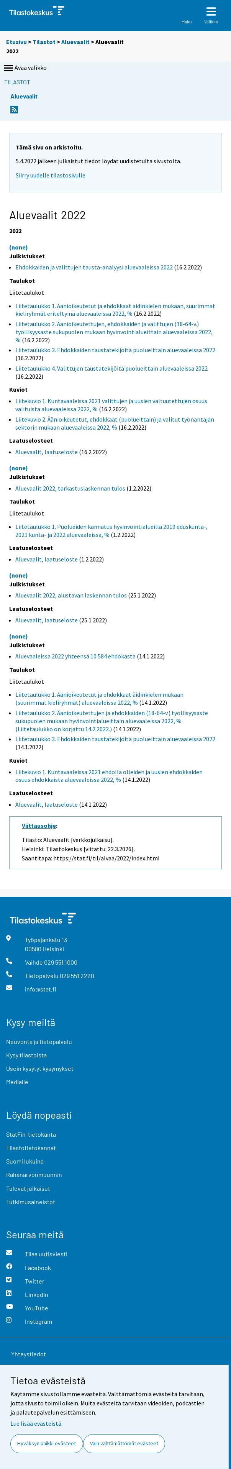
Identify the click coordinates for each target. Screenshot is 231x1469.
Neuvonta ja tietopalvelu (39, 1041)
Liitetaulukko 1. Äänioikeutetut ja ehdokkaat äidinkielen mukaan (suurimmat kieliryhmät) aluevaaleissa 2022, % (99, 698)
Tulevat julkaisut (28, 1188)
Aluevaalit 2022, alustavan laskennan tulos (71, 595)
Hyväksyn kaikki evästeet (46, 1443)
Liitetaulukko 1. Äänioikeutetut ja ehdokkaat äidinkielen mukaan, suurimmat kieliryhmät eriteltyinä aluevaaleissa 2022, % (115, 310)
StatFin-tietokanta (31, 1134)
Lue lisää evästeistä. (36, 1423)
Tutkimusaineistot (30, 1201)
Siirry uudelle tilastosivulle (50, 175)
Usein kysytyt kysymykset (40, 1068)
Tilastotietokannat (31, 1147)
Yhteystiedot (28, 1353)
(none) (18, 247)
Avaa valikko (24, 68)
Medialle (17, 1081)
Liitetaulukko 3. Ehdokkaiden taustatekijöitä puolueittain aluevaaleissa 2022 (115, 350)
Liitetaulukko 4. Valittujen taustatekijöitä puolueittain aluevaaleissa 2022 (111, 368)
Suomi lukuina (25, 1161)
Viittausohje (39, 825)
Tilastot (44, 42)
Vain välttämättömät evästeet (124, 1443)
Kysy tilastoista (26, 1055)
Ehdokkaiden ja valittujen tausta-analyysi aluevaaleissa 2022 (94, 267)
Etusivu (16, 42)
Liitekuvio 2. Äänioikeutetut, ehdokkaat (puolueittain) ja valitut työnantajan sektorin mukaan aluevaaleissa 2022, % (114, 423)
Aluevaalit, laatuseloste (46, 452)
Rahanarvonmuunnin (34, 1174)
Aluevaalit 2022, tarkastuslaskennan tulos (70, 488)
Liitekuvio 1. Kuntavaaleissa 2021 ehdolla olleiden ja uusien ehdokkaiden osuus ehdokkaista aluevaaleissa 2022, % (109, 776)
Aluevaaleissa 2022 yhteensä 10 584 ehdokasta (75, 656)
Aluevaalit (75, 42)
